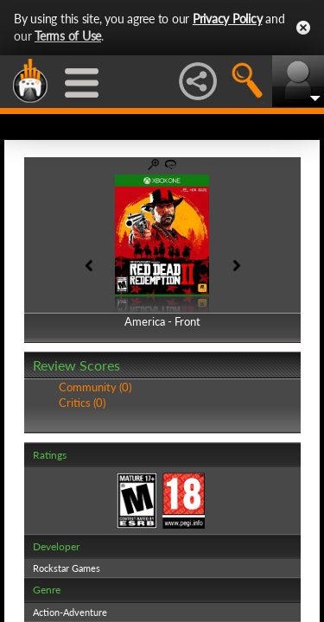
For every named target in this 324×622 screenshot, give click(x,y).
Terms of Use (68, 36)
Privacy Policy (228, 18)
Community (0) (95, 387)
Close (303, 28)
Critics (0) (82, 402)
